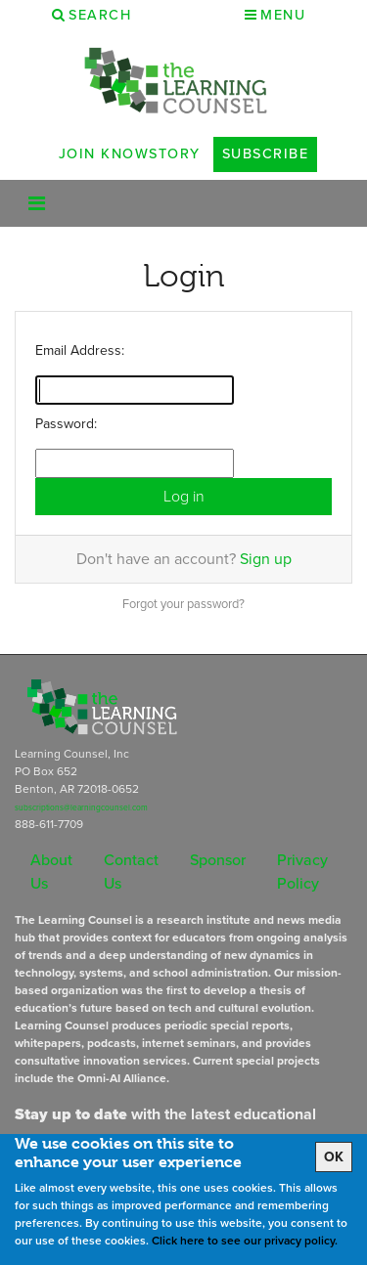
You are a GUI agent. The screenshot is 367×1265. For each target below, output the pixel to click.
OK (334, 1157)
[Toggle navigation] (37, 203)
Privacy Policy (302, 871)
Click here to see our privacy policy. (245, 1240)
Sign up (266, 558)
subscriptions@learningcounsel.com (81, 807)
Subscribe (265, 153)
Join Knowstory (130, 153)
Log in (184, 496)
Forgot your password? (183, 603)
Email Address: (79, 350)
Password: (66, 424)
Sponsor (218, 860)
